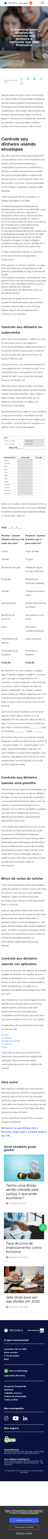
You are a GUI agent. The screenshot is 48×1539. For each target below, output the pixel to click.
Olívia (4, 1047)
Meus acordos (11, 1352)
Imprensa (8, 1390)
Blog (6, 1359)
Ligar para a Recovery (14, 1375)
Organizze (6, 1038)
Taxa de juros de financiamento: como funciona (23, 1247)
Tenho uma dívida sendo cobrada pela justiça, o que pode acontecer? (22, 1191)
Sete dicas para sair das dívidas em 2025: (23, 1299)
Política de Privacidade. (29, 1513)
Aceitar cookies (24, 1520)
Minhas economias (10, 1041)
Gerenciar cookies (24, 1527)
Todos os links (11, 1400)
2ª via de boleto (11, 1356)
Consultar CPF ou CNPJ (15, 1349)
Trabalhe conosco (13, 1393)
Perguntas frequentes (15, 1386)
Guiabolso (6, 1044)
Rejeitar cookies (24, 1533)
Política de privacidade (15, 1396)
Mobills (4, 1035)
